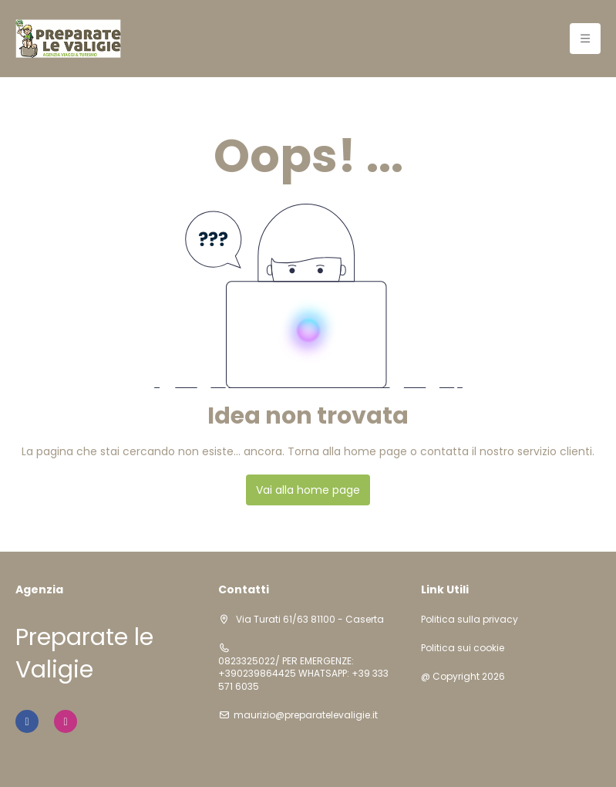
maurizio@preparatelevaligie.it (306, 715)
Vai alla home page (308, 490)
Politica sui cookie (462, 648)
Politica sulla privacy (469, 619)
